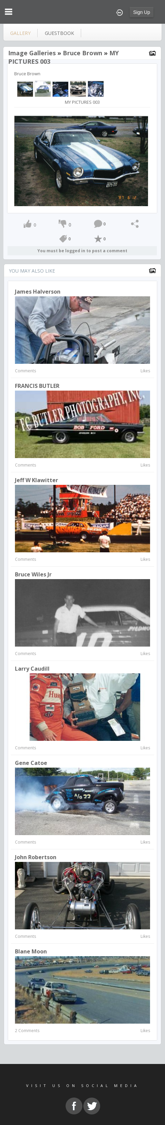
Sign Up (141, 12)
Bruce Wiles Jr (33, 574)
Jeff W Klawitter (36, 480)
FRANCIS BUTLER (37, 386)
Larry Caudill (32, 668)
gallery (20, 33)
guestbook (59, 33)
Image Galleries (32, 53)
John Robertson (35, 857)
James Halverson (37, 291)
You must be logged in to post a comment (82, 251)
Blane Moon (31, 951)
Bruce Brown (82, 53)
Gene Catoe (31, 763)
